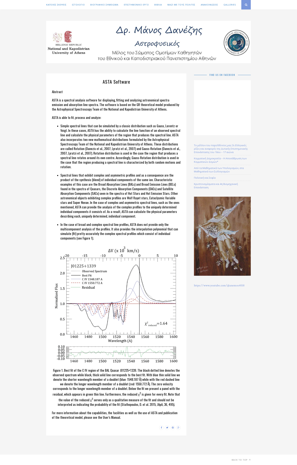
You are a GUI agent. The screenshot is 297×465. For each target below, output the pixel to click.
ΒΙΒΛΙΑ (158, 4)
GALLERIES (230, 4)
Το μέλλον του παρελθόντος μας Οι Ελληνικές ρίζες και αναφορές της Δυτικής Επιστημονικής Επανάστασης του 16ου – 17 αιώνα (221, 149)
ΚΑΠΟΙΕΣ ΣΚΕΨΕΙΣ (56, 4)
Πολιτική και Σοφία (205, 177)
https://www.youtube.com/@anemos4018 (219, 285)
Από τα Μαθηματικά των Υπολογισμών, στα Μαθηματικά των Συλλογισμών (219, 169)
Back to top (241, 459)
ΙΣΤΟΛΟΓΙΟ (78, 4)
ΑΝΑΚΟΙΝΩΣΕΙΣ (209, 4)
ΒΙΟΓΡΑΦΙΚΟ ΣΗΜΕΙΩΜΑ (104, 4)
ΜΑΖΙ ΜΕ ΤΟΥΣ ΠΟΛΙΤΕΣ (181, 4)
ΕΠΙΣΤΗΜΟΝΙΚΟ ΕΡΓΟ (136, 4)
